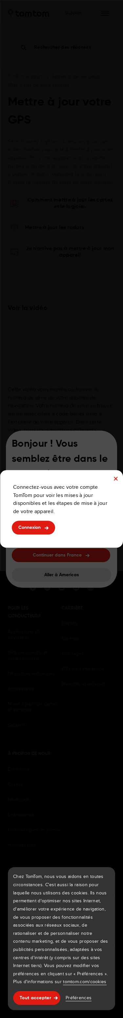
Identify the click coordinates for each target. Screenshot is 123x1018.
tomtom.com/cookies (84, 981)
